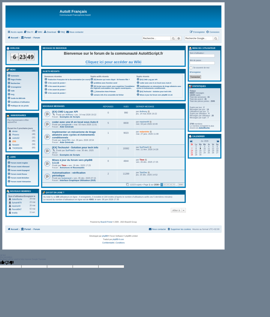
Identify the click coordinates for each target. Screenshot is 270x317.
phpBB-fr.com (118, 239)
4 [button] (170, 184)
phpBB (105, 236)
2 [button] (164, 184)
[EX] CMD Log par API (65, 111)
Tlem (64, 165)
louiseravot (66, 178)
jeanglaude (67, 124)
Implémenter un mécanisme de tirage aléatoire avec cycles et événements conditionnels (74, 135)
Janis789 (66, 140)
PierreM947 (17, 209)
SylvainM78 (17, 203)
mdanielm (144, 132)
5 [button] (173, 184)
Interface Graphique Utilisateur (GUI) (78, 180)
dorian (15, 131)
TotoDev (143, 172)
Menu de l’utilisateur (202, 48)
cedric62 (16, 138)
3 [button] (167, 184)
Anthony (69, 114)
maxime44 (144, 122)
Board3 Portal (106, 222)
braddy (15, 213)
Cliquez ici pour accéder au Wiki (113, 62)
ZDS (14, 141)
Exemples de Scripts (70, 117)
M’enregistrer (195, 72)
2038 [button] (181, 184)
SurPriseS (70, 150)
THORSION (17, 148)
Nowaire (15, 145)
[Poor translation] (9, 262)
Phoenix (15, 135)
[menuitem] (28, 32)
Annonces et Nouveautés (72, 167)
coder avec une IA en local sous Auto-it (75, 122)
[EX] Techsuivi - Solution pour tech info (75, 147)
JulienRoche (17, 199)
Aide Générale (67, 127)
